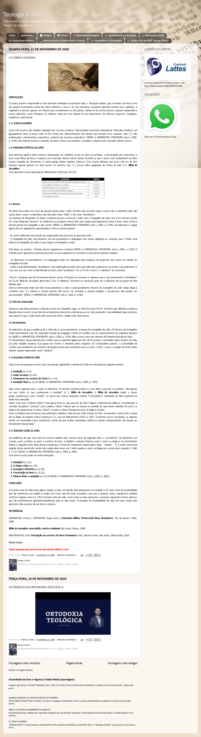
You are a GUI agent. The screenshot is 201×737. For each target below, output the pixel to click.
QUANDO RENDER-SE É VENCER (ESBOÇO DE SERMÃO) (33, 698)
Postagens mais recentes (24, 663)
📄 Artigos (46, 35)
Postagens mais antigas (122, 663)
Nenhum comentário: (67, 555)
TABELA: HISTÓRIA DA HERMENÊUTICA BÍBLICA (29, 710)
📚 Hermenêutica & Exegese (120, 35)
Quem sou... (27, 35)
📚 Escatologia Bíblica (21, 40)
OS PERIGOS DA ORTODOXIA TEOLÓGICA (36, 587)
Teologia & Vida (22, 14)
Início (12, 35)
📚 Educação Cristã (153, 35)
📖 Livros (62, 35)
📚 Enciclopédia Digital (86, 35)
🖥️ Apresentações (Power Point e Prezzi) (62, 40)
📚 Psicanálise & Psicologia (106, 40)
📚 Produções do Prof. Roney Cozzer (148, 40)
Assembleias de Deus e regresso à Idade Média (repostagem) (41, 679)
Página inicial (74, 663)
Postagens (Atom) (24, 670)
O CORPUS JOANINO (22, 57)
